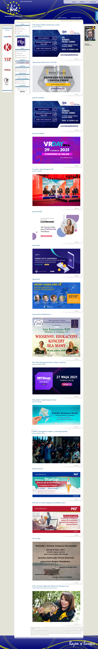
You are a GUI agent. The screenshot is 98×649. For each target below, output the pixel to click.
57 (79, 629)
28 (82, 627)
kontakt (74, 1)
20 (69, 627)
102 (52, 632)
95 (38, 632)
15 (60, 627)
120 (44, 633)
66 (41, 630)
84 (72, 630)
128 (63, 633)
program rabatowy (62, 17)
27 (80, 627)
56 (77, 629)
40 (50, 629)
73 (53, 630)
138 (36, 635)
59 (82, 629)
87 (77, 630)
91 (31, 632)
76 (58, 630)
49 (65, 629)
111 (73, 632)
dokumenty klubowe (21, 57)
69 (46, 630)
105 (59, 632)
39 (48, 629)
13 (57, 627)
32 (36, 629)
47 (62, 629)
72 (51, 630)
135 (80, 633)
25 (77, 627)
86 (75, 630)
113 (78, 632)
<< (41, 627)
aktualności (19, 26)
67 (43, 630)
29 (31, 629)
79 (63, 630)
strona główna (93, 1)
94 (36, 632)
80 (65, 630)
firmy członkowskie (21, 51)
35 (41, 629)
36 (43, 629)
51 (68, 629)
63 (36, 630)
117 (36, 633)
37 (45, 629)
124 (53, 633)
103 (54, 632)
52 (70, 629)
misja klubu (19, 53)
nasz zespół (19, 31)
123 (51, 633)
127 (61, 633)
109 (69, 632)
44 (57, 629)
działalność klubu (20, 55)
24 (75, 627)
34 (39, 629)
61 (33, 630)
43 (55, 629)
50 (67, 629)
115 (32, 633)
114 (81, 632)
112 (76, 632)
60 (31, 630)
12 (55, 627)
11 (53, 627)
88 (79, 630)
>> (38, 635)
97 (41, 632)
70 (48, 630)
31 (34, 629)
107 (64, 632)
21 (70, 627)
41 (51, 629)
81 (67, 630)
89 (80, 630)
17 (64, 627)
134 (77, 633)
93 (34, 632)
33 (38, 629)
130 (68, 633)
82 (68, 630)
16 (62, 627)
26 (79, 627)
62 (34, 630)
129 (65, 633)
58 (80, 629)
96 (39, 632)
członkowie (82, 1)
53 (72, 629)
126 (58, 633)
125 (56, 633)
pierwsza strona (35, 627)
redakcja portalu (20, 28)
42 (53, 629)
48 (63, 629)
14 (58, 627)
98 (43, 632)
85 (73, 630)
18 (65, 627)
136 (32, 635)
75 (56, 630)
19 (67, 627)
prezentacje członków (76, 17)
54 (73, 629)
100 (47, 632)
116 (34, 633)
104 (57, 632)
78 (62, 630)
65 (39, 630)
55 (75, 629)
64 (38, 630)
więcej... (77, 59)
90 (82, 630)
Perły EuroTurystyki (21, 75)
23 (74, 627)
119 (41, 633)
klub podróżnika (20, 81)
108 (66, 632)
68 (45, 630)
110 (71, 632)
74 (55, 630)
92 (33, 632)
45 (58, 629)
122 (48, 633)
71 (50, 630)
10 (52, 627)
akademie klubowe (21, 83)
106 (61, 632)
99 (45, 632)
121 (46, 633)
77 (60, 630)
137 (34, 635)
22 (72, 627)
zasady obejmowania (21, 70)
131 (70, 633)
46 (60, 629)
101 (49, 632)
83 (70, 630)
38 (46, 629)
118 (39, 633)
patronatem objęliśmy (21, 68)
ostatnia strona (44, 635)
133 (75, 633)
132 (73, 633)
